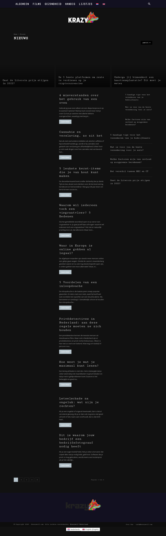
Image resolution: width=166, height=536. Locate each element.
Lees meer (65, 122)
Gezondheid (53, 4)
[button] (149, 4)
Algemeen (22, 4)
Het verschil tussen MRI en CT (130, 171)
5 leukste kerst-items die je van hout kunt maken (80, 172)
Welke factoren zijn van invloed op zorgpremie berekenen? (137, 122)
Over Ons (129, 524)
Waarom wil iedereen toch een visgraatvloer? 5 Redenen (78, 210)
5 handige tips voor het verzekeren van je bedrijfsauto (137, 97)
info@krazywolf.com (144, 524)
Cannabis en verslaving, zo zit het (81, 133)
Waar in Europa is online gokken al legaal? (75, 249)
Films (37, 4)
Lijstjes (85, 4)
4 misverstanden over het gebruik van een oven (79, 98)
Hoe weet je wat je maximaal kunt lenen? (79, 363)
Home (15, 34)
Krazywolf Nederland (79, 524)
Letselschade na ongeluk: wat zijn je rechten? (79, 402)
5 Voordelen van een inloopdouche (78, 284)
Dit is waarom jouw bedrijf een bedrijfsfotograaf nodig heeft (76, 440)
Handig (70, 4)
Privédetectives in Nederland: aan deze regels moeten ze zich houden (80, 324)
